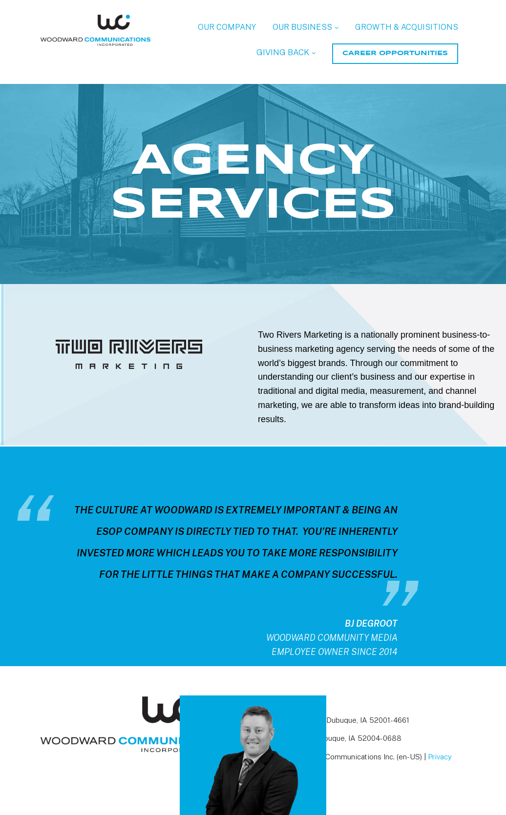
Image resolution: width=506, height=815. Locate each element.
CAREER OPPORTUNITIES (395, 53)
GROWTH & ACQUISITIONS (406, 27)
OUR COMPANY (227, 27)
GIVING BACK (282, 52)
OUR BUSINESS (302, 27)
